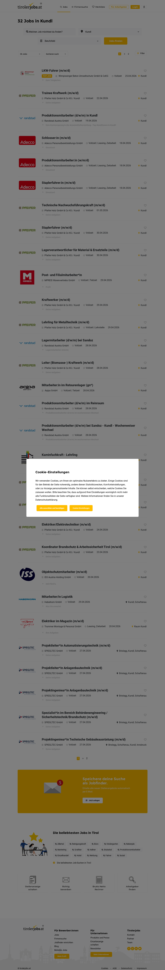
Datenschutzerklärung (46, 499)
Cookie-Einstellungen (81, 508)
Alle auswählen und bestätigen (52, 508)
